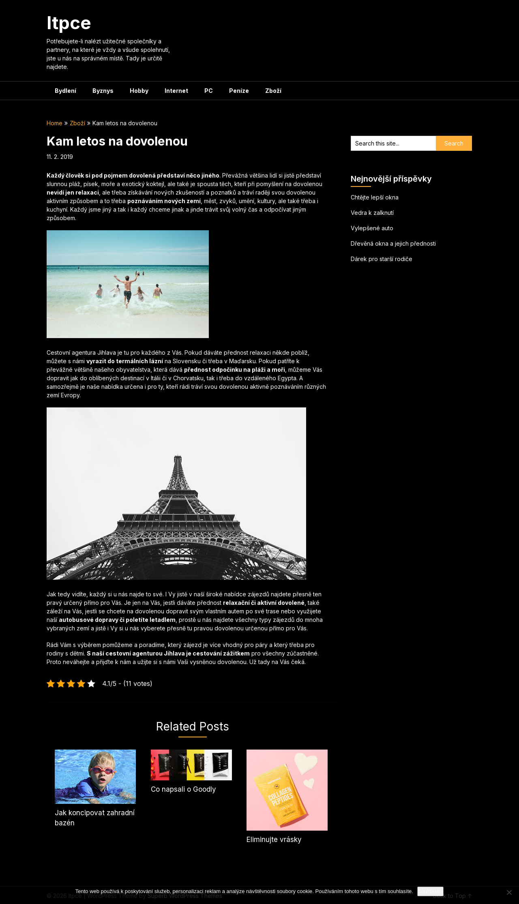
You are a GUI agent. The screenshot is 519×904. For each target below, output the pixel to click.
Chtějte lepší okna (375, 197)
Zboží (273, 90)
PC (208, 90)
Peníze (239, 90)
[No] (509, 892)
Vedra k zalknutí (372, 212)
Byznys (103, 90)
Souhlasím (430, 891)
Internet (176, 90)
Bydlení (65, 90)
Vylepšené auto (372, 228)
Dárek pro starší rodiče (381, 258)
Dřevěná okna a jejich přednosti (393, 243)
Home (54, 123)
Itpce (69, 23)
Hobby (139, 90)
